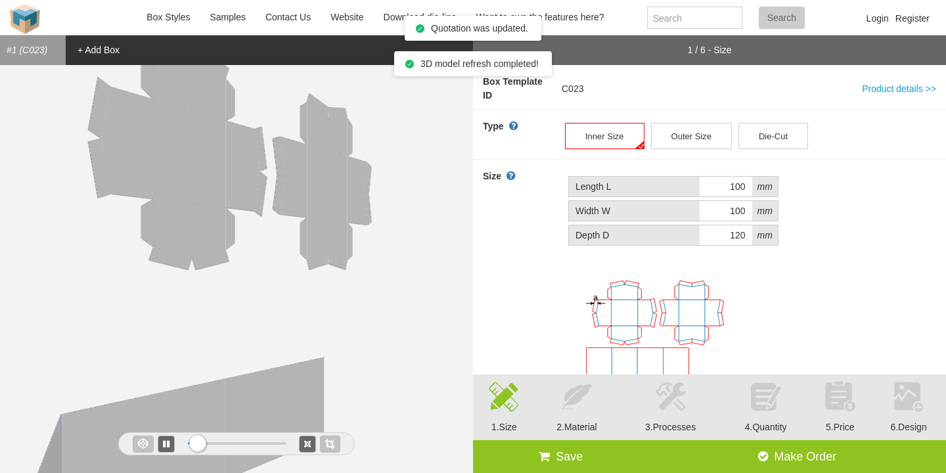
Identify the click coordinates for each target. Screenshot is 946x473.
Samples (227, 17)
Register (912, 18)
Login (878, 18)
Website (346, 17)
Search (781, 17)
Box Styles (168, 17)
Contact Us (288, 17)
